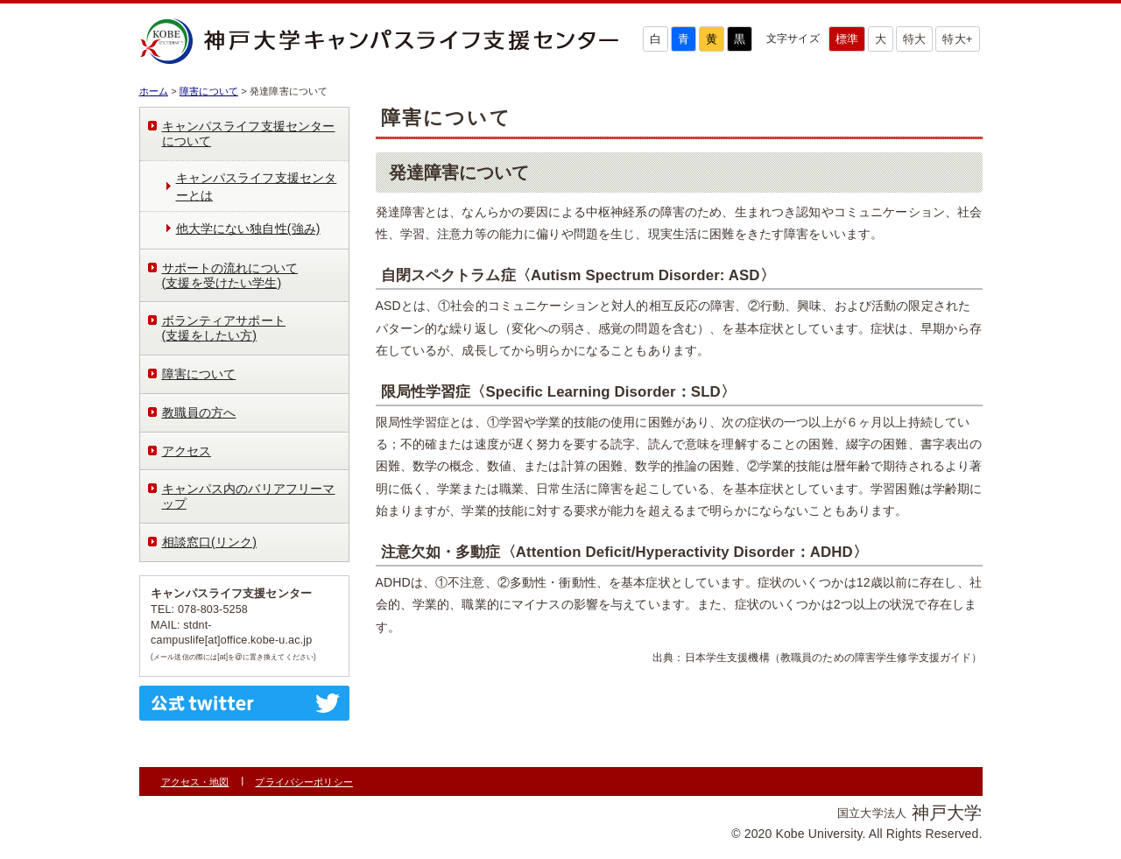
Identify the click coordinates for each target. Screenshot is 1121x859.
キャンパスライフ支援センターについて (248, 133)
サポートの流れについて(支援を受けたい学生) (230, 275)
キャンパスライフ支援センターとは (256, 186)
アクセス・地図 (195, 782)
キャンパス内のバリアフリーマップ (248, 496)
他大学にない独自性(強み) (248, 229)
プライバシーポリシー (303, 782)
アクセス (187, 451)
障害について (209, 91)
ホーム (153, 91)
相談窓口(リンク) (209, 542)
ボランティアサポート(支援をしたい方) (224, 327)
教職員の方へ (199, 412)
